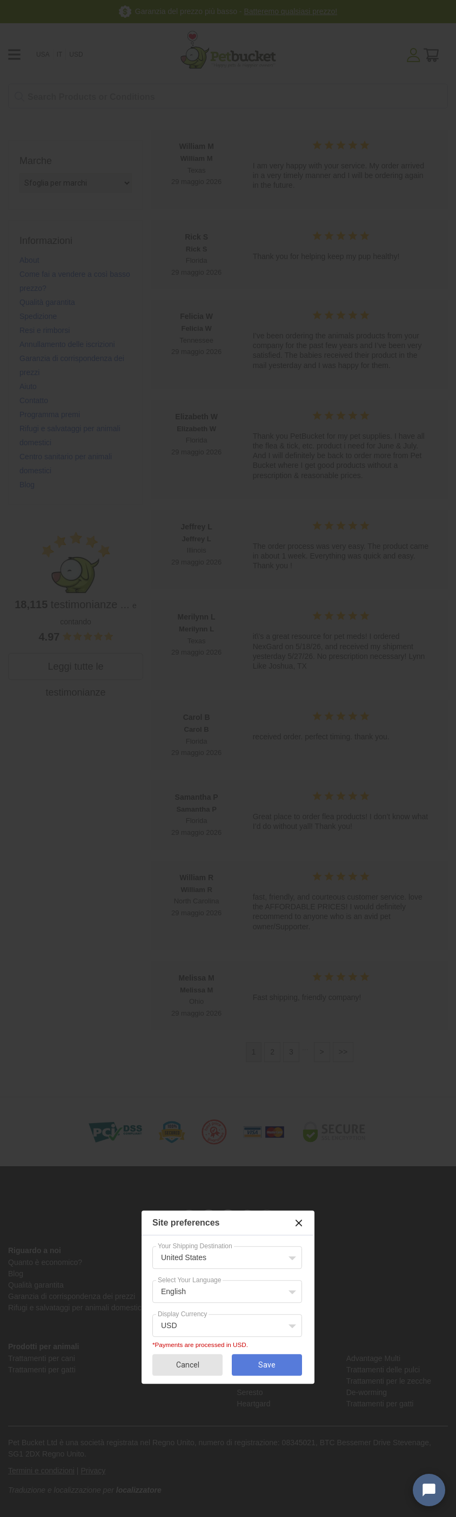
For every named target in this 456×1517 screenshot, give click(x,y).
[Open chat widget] (429, 1490)
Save (267, 1364)
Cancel (187, 1364)
